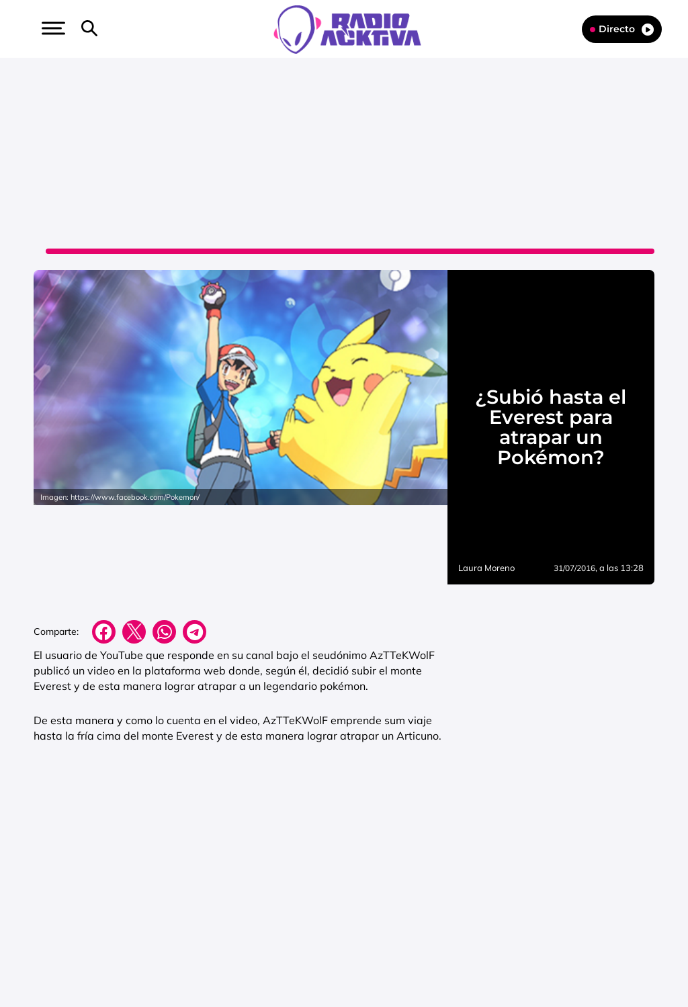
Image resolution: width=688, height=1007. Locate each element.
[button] (52, 28)
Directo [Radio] (622, 29)
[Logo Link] (347, 28)
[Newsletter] (110, 29)
